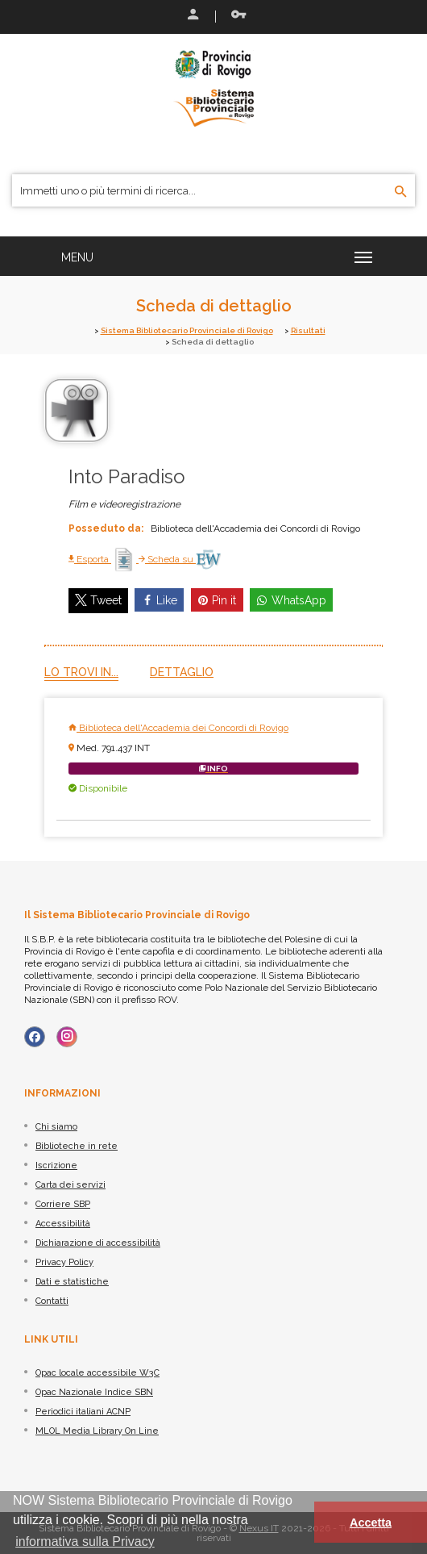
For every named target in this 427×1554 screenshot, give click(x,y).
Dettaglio (182, 672)
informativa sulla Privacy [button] (85, 1541)
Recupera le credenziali (238, 14)
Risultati (308, 330)
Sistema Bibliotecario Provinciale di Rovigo (187, 330)
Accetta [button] (371, 1522)
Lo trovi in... (81, 672)
